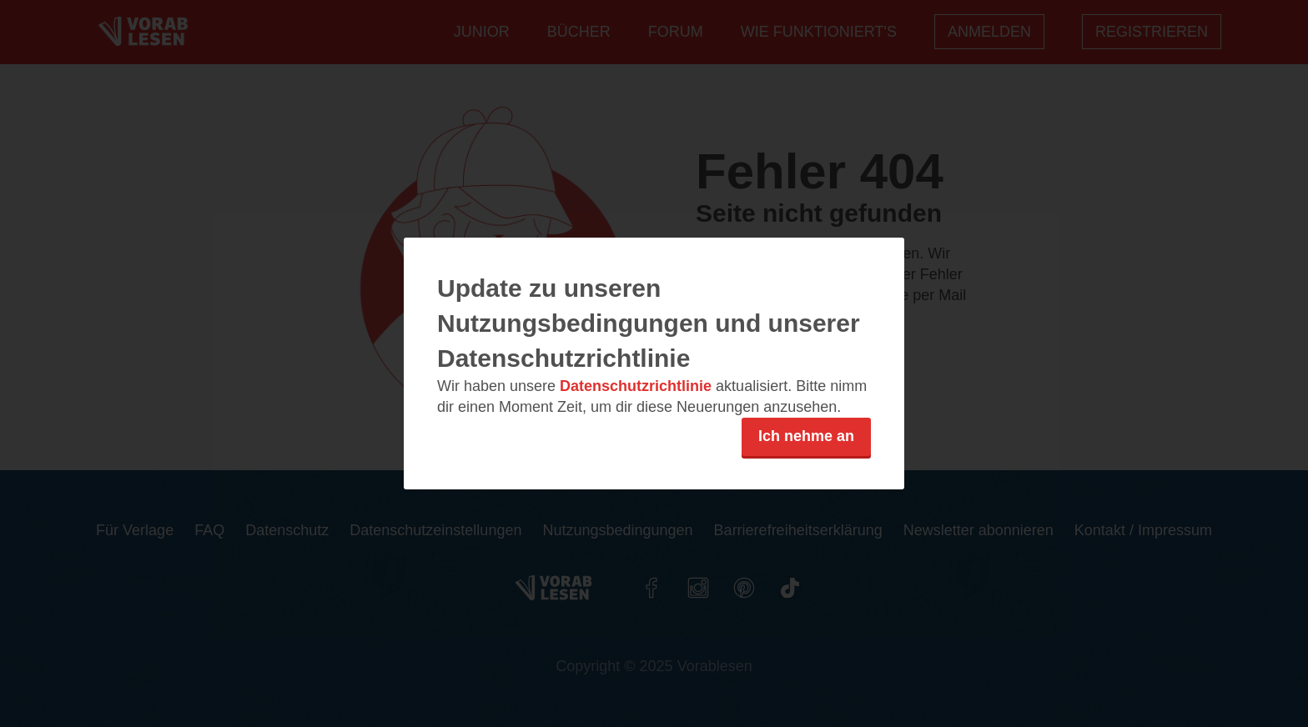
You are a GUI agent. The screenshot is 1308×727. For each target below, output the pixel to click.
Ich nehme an (806, 436)
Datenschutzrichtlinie (636, 386)
